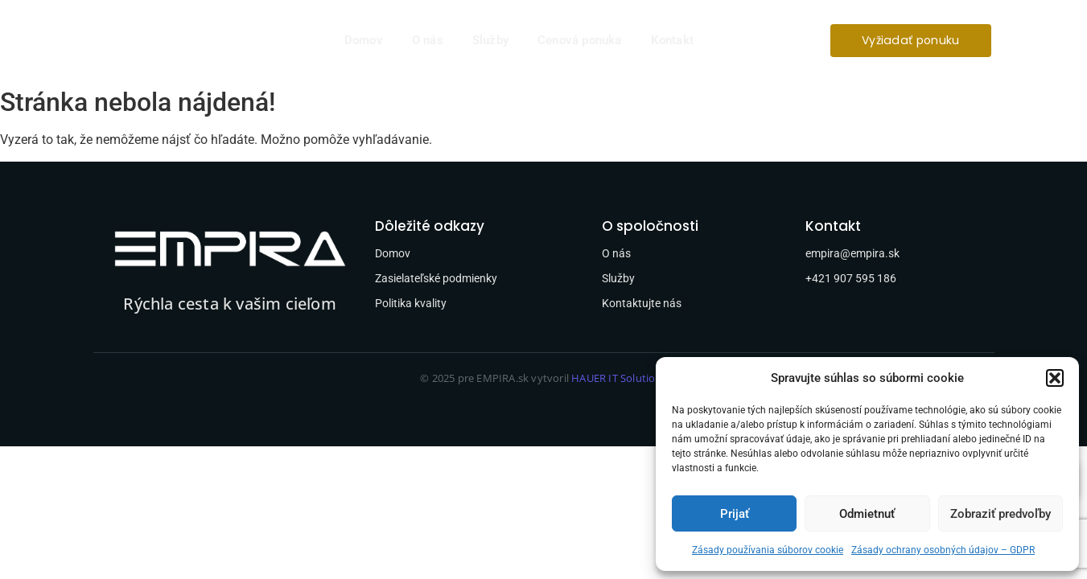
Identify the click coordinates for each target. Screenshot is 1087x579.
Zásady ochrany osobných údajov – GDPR (943, 550)
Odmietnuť (867, 514)
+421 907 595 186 (850, 278)
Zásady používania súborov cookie (767, 550)
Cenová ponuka (579, 40)
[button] (1055, 378)
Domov (363, 40)
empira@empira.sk (852, 253)
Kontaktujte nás (641, 303)
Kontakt (672, 40)
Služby (490, 40)
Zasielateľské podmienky (436, 278)
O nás (427, 40)
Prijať (734, 514)
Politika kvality (411, 303)
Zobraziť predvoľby (1000, 514)
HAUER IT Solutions (619, 378)
